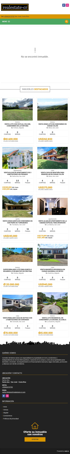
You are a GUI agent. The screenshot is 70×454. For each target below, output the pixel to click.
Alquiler (5, 413)
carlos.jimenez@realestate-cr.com (13, 392)
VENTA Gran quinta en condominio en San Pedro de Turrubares (17, 222)
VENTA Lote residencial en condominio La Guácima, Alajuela (52, 319)
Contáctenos (7, 416)
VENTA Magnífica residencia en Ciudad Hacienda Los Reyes (52, 270)
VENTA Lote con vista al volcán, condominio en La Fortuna (18, 125)
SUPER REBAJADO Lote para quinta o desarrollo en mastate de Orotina (17, 270)
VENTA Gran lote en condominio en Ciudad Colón (52, 125)
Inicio (5, 407)
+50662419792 (9, 16)
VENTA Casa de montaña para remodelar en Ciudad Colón (52, 173)
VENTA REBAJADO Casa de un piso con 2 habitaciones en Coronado (17, 319)
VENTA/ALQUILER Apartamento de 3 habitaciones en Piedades (17, 173)
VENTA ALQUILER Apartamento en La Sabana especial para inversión (52, 222)
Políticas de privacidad (11, 419)
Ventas (5, 410)
